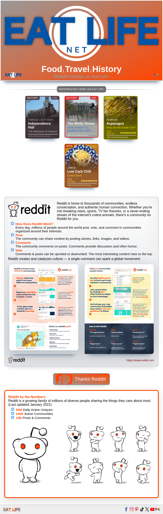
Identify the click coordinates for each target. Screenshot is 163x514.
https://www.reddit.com (140, 360)
